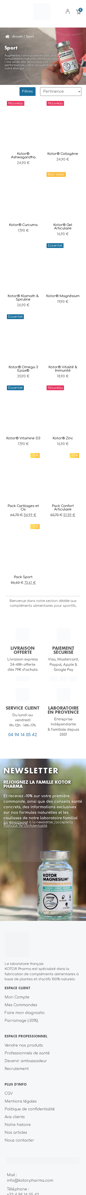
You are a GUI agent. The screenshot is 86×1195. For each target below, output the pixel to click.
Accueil (17, 36)
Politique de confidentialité (25, 825)
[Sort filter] (60, 91)
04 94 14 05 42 (22, 735)
